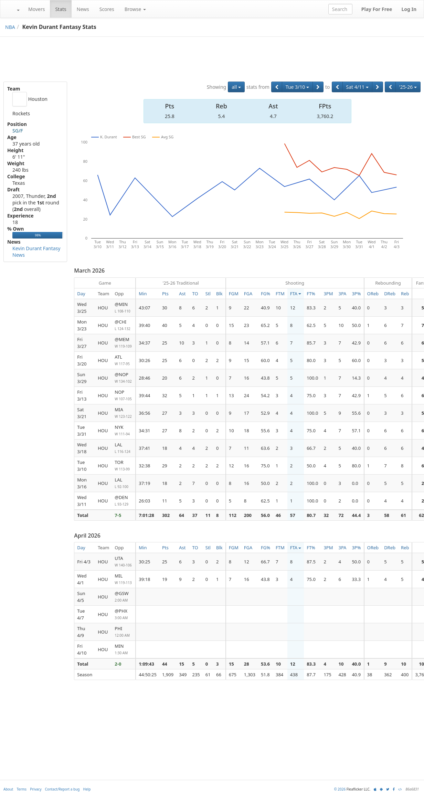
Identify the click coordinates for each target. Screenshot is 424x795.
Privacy (35, 789)
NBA (10, 27)
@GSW (123, 597)
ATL (123, 360)
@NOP (123, 378)
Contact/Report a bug (62, 789)
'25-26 (408, 87)
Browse (135, 9)
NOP (123, 395)
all (236, 87)
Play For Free (376, 9)
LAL (123, 448)
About (8, 789)
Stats (60, 9)
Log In (408, 9)
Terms (21, 789)
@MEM (123, 343)
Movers (36, 9)
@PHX (123, 614)
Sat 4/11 (357, 87)
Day (81, 293)
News (83, 9)
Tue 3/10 (297, 87)
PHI (123, 632)
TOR (123, 466)
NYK (123, 430)
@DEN (123, 501)
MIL (123, 579)
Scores (106, 9)
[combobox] (340, 9)
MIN (123, 649)
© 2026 (340, 789)
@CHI (123, 325)
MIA (123, 413)
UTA (123, 562)
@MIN (123, 308)
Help (87, 789)
